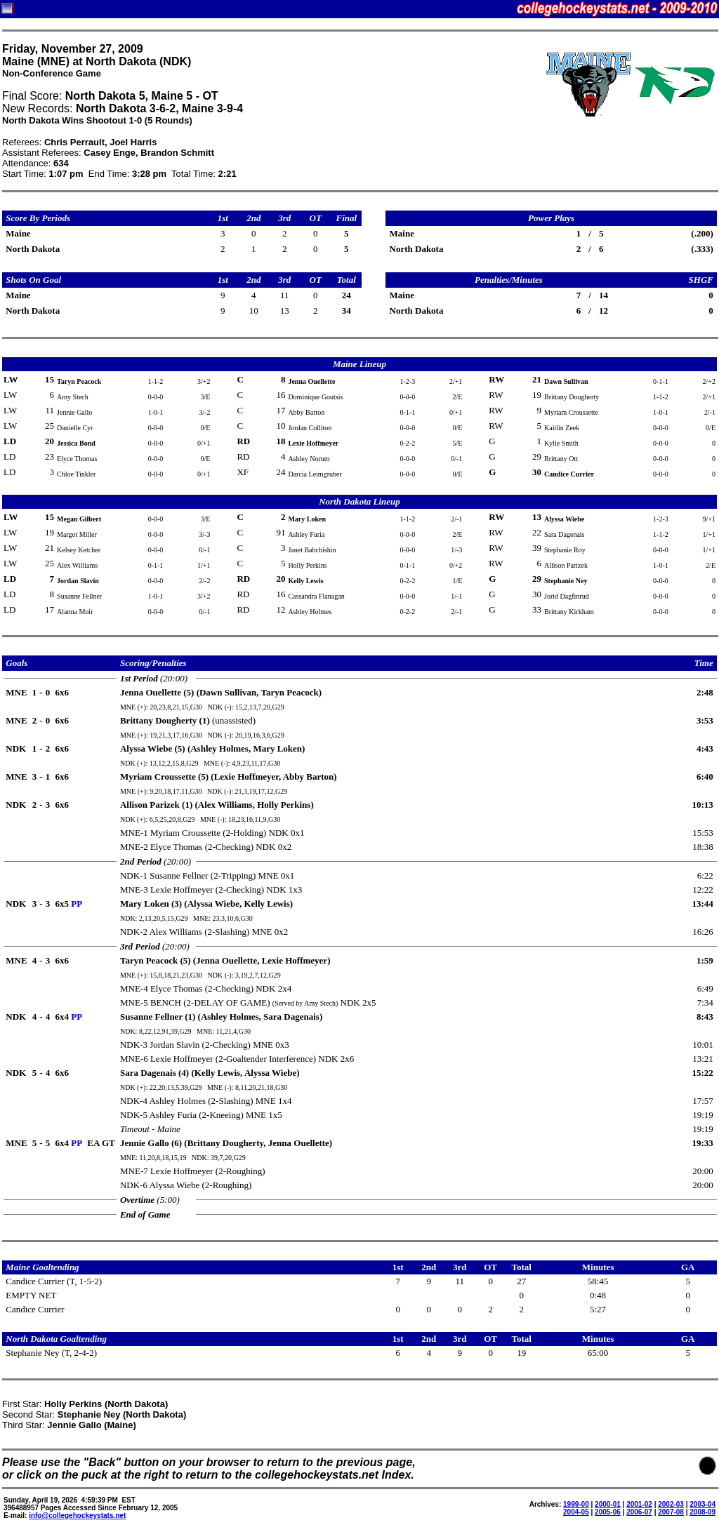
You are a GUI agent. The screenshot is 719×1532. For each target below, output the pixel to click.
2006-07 (639, 1512)
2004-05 (576, 1512)
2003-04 (702, 1504)
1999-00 (576, 1504)
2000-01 (608, 1504)
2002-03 (671, 1504)
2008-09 (702, 1512)
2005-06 (608, 1512)
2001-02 (639, 1504)
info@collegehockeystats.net (77, 1515)
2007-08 (671, 1512)
